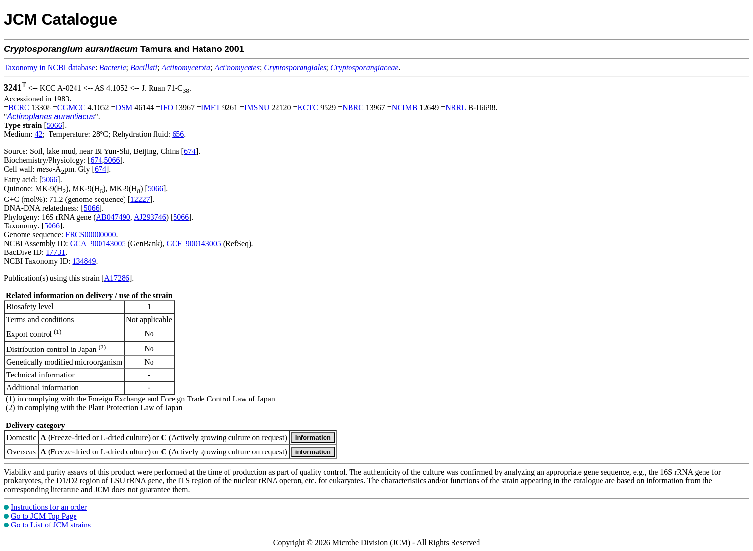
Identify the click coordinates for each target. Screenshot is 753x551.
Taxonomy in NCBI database (49, 67)
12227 (140, 199)
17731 (55, 252)
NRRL (455, 107)
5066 (54, 125)
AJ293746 (150, 217)
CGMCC (71, 107)
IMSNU (257, 107)
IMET (210, 107)
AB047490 (113, 217)
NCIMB (404, 107)
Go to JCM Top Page (44, 516)
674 (190, 151)
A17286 (116, 278)
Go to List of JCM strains (51, 525)
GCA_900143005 (98, 243)
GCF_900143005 (194, 243)
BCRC (18, 107)
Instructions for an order (49, 507)
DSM (124, 107)
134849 (84, 261)
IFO (166, 107)
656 (178, 134)
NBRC (353, 107)
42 (39, 134)
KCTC (308, 107)
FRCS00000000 (90, 234)
